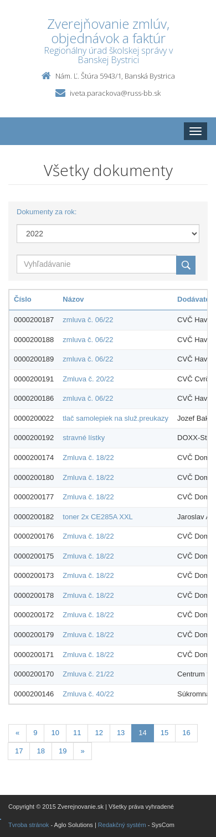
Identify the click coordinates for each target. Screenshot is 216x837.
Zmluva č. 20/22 (88, 379)
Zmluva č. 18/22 (88, 457)
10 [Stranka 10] (55, 732)
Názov (73, 299)
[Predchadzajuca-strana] (17, 733)
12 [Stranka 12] (98, 732)
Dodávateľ (195, 299)
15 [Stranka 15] (164, 732)
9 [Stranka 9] (35, 732)
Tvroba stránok (28, 825)
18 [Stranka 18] (40, 751)
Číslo (23, 299)
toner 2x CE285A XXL (97, 517)
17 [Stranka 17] (19, 751)
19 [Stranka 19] (62, 751)
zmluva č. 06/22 (88, 320)
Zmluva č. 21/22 (88, 674)
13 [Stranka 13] (121, 732)
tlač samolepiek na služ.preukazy (115, 418)
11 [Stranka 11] (77, 732)
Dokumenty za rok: (46, 212)
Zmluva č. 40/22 (88, 694)
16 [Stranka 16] (186, 732)
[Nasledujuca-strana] (82, 751)
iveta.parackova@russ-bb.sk (115, 93)
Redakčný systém (122, 825)
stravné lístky (84, 437)
